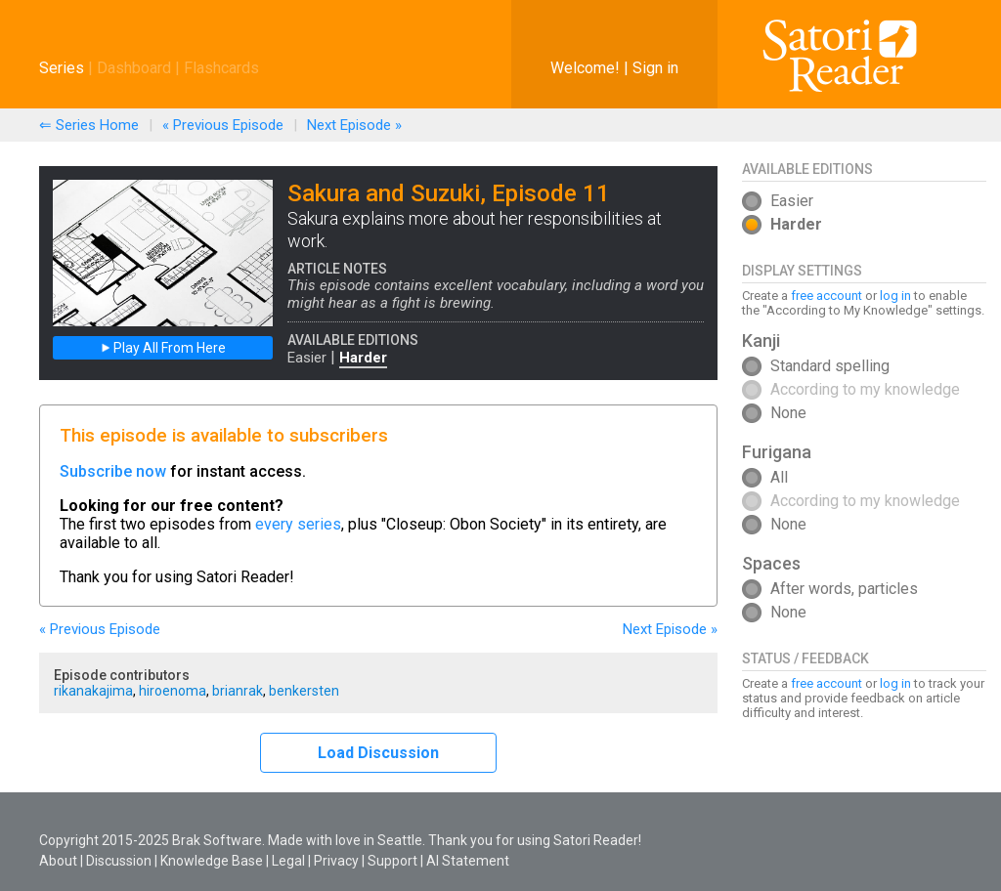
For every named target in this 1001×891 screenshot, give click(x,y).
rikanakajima (93, 691)
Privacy (336, 861)
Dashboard (134, 68)
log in (895, 295)
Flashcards (221, 68)
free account (826, 295)
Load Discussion (378, 752)
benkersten (304, 691)
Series (61, 68)
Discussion (119, 861)
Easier (306, 357)
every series (298, 524)
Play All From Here (163, 348)
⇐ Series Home (89, 125)
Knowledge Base (211, 861)
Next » (354, 125)
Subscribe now (113, 471)
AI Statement (467, 861)
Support (392, 861)
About (58, 861)
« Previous (222, 125)
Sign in (655, 68)
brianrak (237, 691)
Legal (288, 861)
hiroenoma (172, 691)
